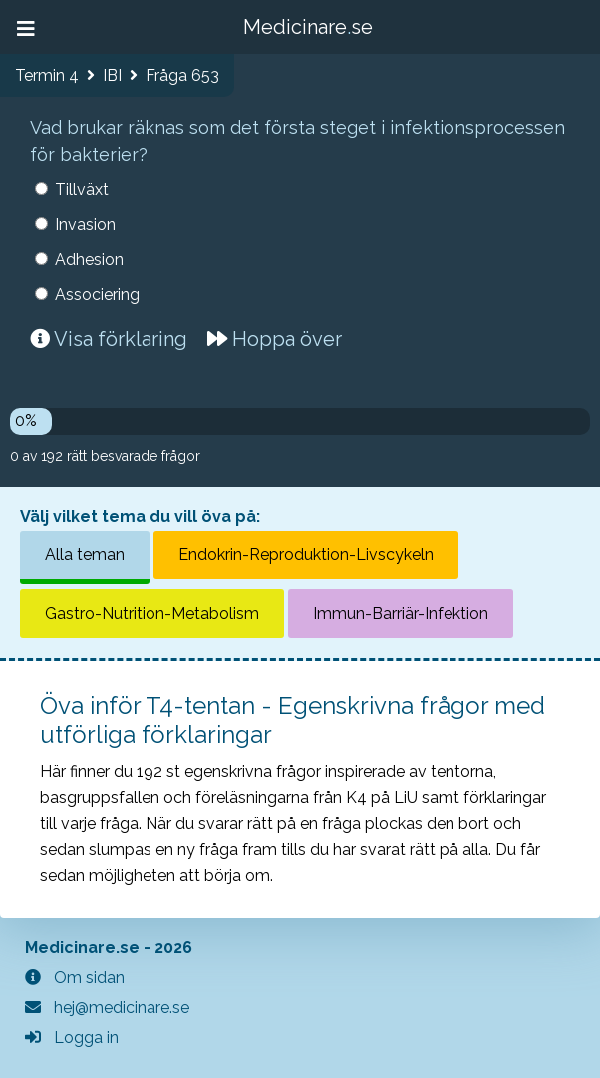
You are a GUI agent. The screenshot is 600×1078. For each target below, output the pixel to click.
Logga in (72, 1037)
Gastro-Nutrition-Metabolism (152, 613)
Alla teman (85, 554)
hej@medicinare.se (107, 1007)
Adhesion (89, 259)
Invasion (85, 224)
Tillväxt (82, 189)
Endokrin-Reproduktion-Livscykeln (306, 554)
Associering (97, 294)
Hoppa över (274, 339)
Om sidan (75, 977)
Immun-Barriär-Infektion (400, 613)
